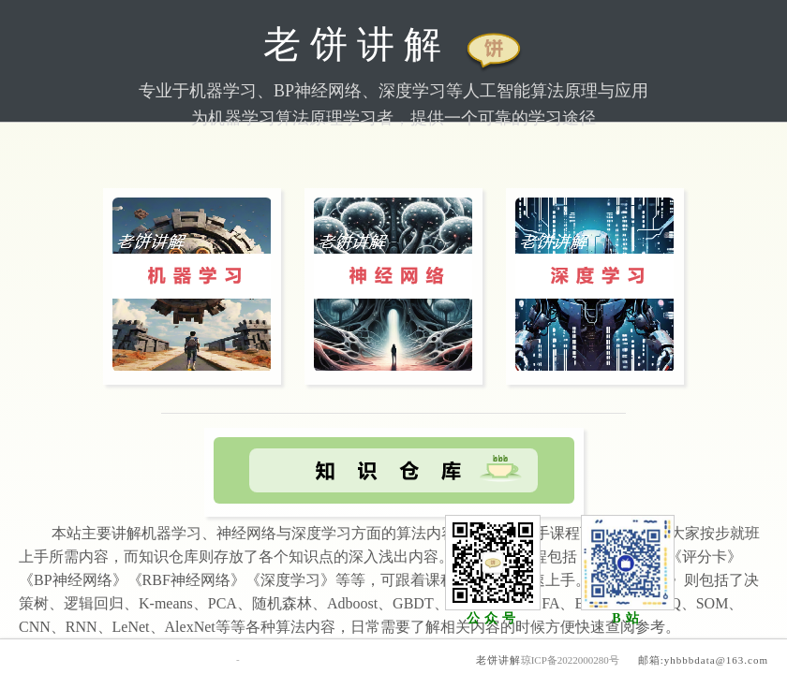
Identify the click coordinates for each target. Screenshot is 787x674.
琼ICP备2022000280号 (570, 660)
